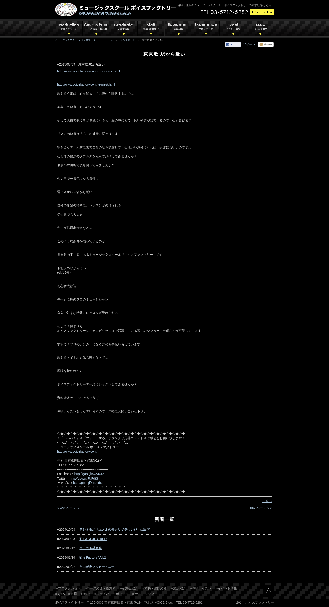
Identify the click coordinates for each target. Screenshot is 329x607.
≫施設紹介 (178, 588)
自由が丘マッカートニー (96, 567)
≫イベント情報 (226, 588)
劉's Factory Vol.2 (92, 557)
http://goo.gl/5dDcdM (88, 483)
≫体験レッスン (200, 588)
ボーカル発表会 (90, 548)
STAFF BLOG (127, 40)
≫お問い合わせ (79, 594)
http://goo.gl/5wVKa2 (89, 474)
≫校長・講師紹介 (154, 588)
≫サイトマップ (143, 594)
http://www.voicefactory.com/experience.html (88, 71)
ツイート (249, 44)
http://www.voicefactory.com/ (77, 451)
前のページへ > (261, 508)
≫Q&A (60, 594)
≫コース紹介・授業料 (100, 588)
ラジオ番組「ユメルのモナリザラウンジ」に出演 (114, 529)
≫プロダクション (67, 588)
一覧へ (267, 501)
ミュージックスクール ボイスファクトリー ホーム (84, 40)
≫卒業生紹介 (128, 588)
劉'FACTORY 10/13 (93, 539)
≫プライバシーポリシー (111, 594)
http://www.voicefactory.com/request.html (86, 84)
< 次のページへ (68, 508)
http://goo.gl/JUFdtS (84, 478)
